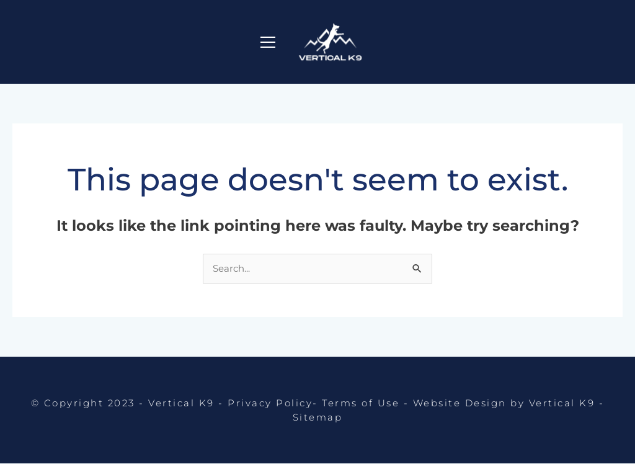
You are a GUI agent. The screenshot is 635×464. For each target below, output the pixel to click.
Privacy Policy (270, 405)
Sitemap (318, 416)
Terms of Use (360, 405)
